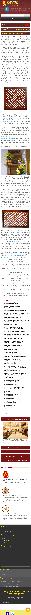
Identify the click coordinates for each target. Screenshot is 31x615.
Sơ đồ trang (4, 538)
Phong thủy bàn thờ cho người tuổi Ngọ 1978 (12, 317)
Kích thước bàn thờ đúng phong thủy (11, 337)
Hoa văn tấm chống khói (8, 139)
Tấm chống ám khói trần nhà (9, 405)
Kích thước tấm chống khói (9, 378)
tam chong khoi (6, 408)
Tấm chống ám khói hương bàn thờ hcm (12, 390)
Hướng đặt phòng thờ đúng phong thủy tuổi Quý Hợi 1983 (15, 310)
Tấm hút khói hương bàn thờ (9, 403)
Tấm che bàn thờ (7, 391)
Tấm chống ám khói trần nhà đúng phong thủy (13, 388)
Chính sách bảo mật (5, 530)
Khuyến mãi (4, 543)
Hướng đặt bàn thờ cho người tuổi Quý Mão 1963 (13, 344)
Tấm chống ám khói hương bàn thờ (11, 303)
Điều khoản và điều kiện (6, 532)
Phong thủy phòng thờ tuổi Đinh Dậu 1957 (12, 359)
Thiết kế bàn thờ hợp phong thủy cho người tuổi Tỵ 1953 (15, 367)
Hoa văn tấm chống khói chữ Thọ (10, 348)
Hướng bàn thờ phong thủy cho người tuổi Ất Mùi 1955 (14, 364)
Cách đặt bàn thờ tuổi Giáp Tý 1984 (11, 311)
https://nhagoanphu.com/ (7, 602)
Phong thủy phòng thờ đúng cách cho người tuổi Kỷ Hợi (15, 356)
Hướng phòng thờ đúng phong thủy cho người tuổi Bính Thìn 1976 (17, 320)
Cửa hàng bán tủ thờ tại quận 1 (10, 363)
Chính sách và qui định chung (7, 531)
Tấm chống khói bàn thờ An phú (10, 385)
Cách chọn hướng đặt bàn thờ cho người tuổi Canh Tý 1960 (15, 355)
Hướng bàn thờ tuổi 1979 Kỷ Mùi (10, 316)
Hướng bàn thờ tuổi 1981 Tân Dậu (10, 309)
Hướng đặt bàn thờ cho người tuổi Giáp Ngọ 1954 (13, 366)
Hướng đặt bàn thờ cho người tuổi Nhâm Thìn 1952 (14, 371)
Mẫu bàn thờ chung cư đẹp (9, 304)
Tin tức (10, 29)
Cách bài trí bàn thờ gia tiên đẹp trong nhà (12, 306)
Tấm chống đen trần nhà (9, 392)
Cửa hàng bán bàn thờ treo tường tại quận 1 (13, 376)
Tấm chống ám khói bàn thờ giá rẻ (11, 394)
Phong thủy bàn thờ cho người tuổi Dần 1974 (12, 323)
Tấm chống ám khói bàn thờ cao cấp (11, 383)
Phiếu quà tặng (4, 542)
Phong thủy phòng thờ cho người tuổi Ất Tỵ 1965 (13, 341)
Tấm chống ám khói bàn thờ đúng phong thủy (13, 381)
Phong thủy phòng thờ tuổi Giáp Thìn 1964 (12, 342)
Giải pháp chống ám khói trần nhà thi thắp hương (14, 387)
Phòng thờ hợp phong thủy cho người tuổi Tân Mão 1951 (15, 373)
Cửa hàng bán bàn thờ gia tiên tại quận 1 (12, 370)
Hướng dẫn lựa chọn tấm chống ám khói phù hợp (13, 397)
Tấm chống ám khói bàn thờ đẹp (10, 384)
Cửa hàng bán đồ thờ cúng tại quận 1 (11, 369)
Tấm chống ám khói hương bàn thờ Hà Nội (12, 380)
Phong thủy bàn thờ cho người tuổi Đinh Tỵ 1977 (13, 318)
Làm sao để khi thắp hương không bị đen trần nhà (14, 302)
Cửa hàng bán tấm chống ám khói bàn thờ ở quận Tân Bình (16, 401)
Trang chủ (4, 29)
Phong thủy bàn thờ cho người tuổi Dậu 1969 (12, 330)
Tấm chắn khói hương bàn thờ (10, 402)
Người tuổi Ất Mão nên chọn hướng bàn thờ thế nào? (14, 321)
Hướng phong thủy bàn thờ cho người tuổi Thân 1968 (14, 331)
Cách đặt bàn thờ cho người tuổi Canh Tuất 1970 (13, 328)
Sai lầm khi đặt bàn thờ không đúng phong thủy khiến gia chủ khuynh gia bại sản (16, 335)
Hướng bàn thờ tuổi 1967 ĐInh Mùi (10, 332)
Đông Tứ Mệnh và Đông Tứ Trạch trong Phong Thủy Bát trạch (16, 313)
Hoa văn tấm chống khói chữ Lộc (10, 349)
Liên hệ (3, 536)
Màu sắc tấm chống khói (8, 307)
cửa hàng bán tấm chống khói (10, 257)
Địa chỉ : (2, 571)
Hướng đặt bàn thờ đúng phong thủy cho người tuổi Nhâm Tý (16, 325)
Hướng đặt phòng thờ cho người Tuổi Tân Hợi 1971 (14, 327)
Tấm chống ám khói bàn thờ (9, 395)
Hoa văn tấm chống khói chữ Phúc (10, 352)
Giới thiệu (3, 528)
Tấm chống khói (7, 406)
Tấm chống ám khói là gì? (9, 398)
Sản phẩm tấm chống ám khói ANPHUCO (12, 399)
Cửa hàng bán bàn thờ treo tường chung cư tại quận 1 (14, 374)
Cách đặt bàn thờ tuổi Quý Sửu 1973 (11, 324)
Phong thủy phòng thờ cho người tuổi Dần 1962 (13, 345)
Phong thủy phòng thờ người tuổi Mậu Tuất (12, 357)
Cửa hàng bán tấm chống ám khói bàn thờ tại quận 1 (14, 353)
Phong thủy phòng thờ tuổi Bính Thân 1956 (12, 360)
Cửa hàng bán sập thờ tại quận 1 (10, 362)
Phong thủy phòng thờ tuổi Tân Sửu (11, 346)
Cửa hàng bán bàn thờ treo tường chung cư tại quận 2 (14, 338)
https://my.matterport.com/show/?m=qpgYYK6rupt (14, 586)
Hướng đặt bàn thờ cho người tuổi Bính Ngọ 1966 (13, 339)
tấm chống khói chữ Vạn (18, 241)
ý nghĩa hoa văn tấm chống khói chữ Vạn (15, 117)
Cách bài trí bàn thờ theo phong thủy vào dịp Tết (13, 314)
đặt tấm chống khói (21, 231)
